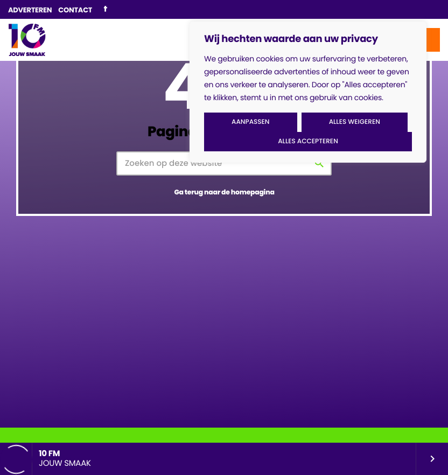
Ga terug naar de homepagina (224, 192)
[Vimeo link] (27, 40)
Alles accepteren (308, 141)
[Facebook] (105, 9)
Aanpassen (250, 122)
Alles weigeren (354, 122)
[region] (308, 92)
